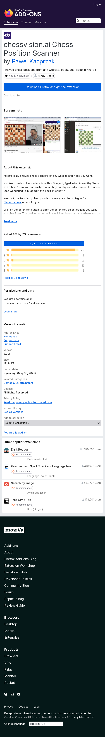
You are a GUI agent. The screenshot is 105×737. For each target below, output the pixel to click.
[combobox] (88, 20)
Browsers (11, 656)
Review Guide (14, 605)
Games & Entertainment (18, 382)
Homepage (10, 336)
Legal (37, 706)
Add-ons (11, 546)
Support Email (12, 344)
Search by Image (22, 483)
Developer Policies (18, 579)
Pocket (9, 683)
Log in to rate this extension (44, 243)
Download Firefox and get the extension (53, 87)
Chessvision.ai (13, 202)
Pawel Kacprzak (33, 61)
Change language (14, 723)
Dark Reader (19, 449)
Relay (8, 669)
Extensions (11, 22)
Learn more (11, 311)
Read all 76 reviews (16, 277)
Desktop (10, 624)
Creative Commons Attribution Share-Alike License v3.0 (37, 717)
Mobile (9, 631)
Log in (97, 4)
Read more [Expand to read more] (10, 221)
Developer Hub (15, 572)
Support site (11, 340)
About (9, 552)
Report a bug (14, 599)
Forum (9, 592)
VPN (7, 663)
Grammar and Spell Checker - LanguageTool (41, 466)
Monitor (10, 676)
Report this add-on (15, 432)
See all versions (13, 411)
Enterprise (11, 637)
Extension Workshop (19, 565)
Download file (12, 95)
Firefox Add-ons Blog (20, 559)
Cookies (23, 706)
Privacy (8, 706)
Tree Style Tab (21, 500)
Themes (26, 22)
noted (37, 713)
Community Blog (16, 585)
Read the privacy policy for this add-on (28, 402)
